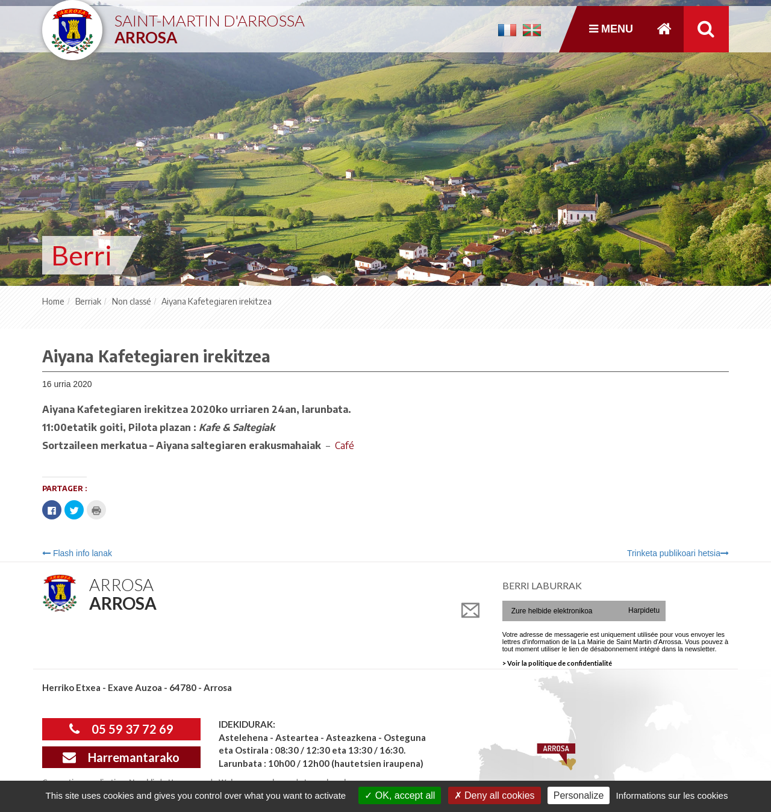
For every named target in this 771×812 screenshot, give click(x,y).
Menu (611, 29)
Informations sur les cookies (672, 795)
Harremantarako (121, 757)
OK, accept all (399, 795)
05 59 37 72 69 (121, 729)
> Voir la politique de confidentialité (557, 663)
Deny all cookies (494, 795)
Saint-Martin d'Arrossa (209, 24)
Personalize (579, 795)
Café (343, 445)
